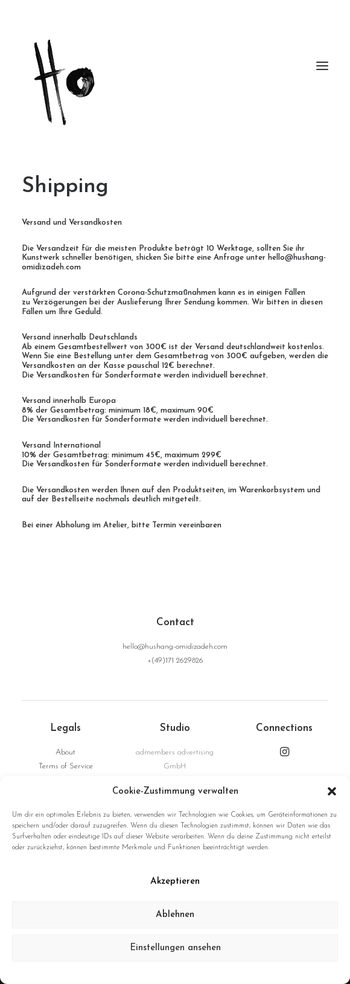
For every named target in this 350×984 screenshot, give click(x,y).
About (65, 752)
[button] (332, 791)
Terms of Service (66, 766)
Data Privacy (178, 971)
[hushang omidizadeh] (175, 65)
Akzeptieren (175, 881)
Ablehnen (175, 914)
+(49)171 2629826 (175, 660)
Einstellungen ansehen (175, 948)
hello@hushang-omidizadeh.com (175, 647)
